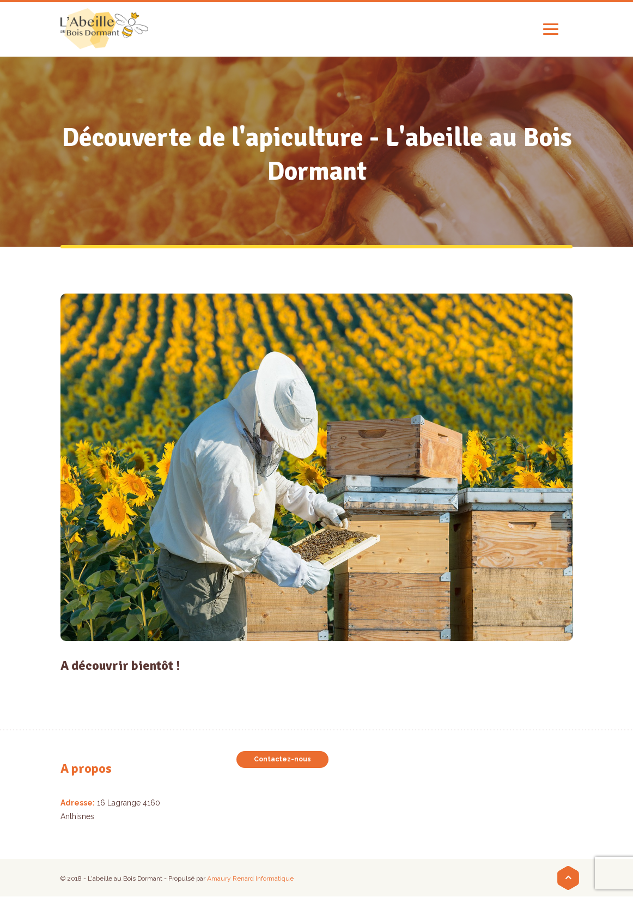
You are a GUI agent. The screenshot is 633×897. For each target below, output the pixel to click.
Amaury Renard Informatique (250, 878)
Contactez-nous (282, 759)
